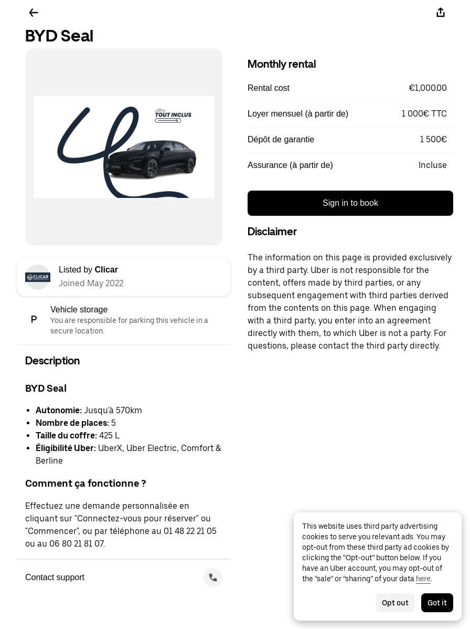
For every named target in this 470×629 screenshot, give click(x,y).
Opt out (395, 603)
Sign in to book (350, 202)
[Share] (440, 12)
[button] (350, 88)
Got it (437, 603)
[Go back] (33, 12)
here (423, 578)
